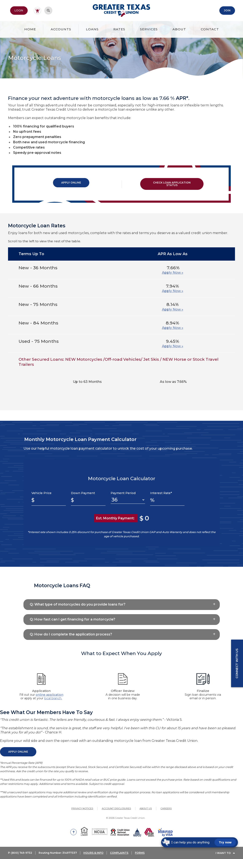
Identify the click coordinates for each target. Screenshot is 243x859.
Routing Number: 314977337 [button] (58, 853)
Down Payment (83, 493)
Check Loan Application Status (172, 184)
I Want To (223, 853)
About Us (146, 808)
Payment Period (123, 493)
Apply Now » (172, 272)
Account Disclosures (116, 808)
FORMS (140, 853)
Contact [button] (210, 29)
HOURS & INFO (94, 853)
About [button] (179, 29)
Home (30, 29)
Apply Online (71, 182)
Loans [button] (92, 29)
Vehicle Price (41, 493)
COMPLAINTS (120, 853)
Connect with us (237, 663)
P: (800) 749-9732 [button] (20, 853)
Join (227, 10)
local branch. (53, 698)
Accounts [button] (61, 29)
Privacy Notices (82, 808)
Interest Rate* (161, 493)
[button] (121, 604)
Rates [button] (119, 29)
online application (49, 694)
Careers (166, 808)
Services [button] (149, 29)
